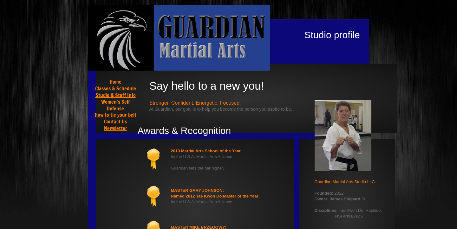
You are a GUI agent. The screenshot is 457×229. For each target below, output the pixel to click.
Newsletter (115, 128)
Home (115, 81)
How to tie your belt (115, 114)
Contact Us (115, 121)
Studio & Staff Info (115, 95)
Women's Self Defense (115, 105)
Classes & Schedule (115, 88)
